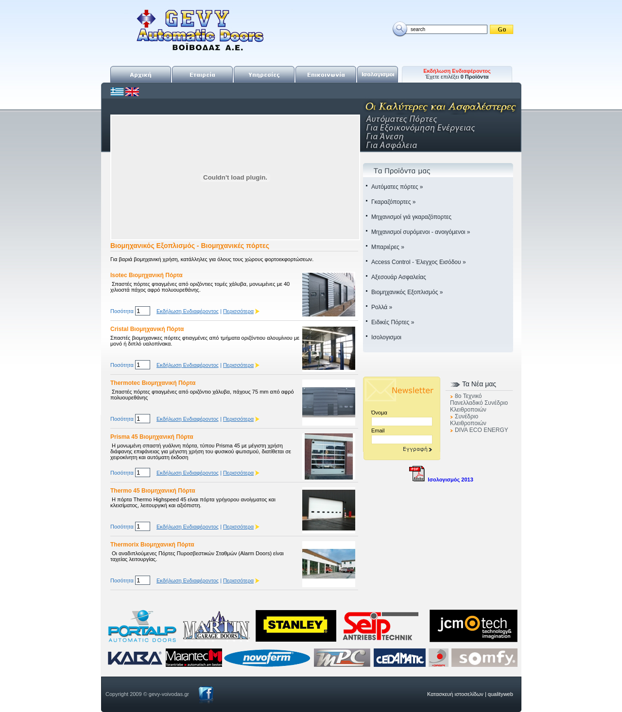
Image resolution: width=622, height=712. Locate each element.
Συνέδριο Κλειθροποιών (468, 420)
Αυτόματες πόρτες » (397, 186)
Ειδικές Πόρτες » (392, 322)
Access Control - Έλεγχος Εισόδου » (418, 262)
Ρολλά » (381, 307)
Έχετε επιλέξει (457, 74)
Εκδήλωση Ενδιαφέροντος (187, 311)
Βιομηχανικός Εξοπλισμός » (407, 292)
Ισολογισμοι (386, 337)
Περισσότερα (238, 311)
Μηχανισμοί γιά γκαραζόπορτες (411, 217)
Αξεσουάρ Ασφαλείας (398, 277)
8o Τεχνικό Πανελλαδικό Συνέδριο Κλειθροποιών (479, 403)
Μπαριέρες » (387, 247)
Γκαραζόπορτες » (393, 202)
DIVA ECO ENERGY (481, 430)
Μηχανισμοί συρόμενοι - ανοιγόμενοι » (420, 232)
